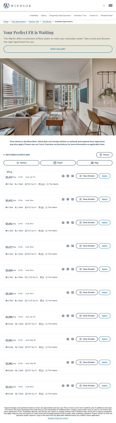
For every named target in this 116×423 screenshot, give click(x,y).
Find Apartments (19, 21)
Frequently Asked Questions (60, 15)
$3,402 (9, 223)
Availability (34, 15)
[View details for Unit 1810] (87, 199)
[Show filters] (104, 154)
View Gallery (58, 49)
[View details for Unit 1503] (87, 176)
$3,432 (9, 200)
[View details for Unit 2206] (87, 292)
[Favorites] (104, 5)
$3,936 (9, 270)
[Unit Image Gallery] (63, 176)
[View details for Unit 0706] (87, 269)
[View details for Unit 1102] (87, 362)
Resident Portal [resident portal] (106, 15)
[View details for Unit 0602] (87, 339)
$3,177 (9, 247)
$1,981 (9, 363)
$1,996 (9, 317)
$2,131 (9, 386)
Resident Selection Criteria (58, 418)
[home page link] (17, 5)
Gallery (43, 15)
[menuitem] (34, 15)
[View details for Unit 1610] (87, 222)
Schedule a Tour (80, 15)
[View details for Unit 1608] (87, 245)
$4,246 (9, 293)
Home (6, 21)
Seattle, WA (34, 21)
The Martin (46, 21)
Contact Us (93, 15)
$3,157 (9, 177)
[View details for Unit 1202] (87, 315)
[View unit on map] (72, 176)
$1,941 (9, 340)
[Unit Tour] (67, 176)
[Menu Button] (110, 5)
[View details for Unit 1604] (87, 385)
